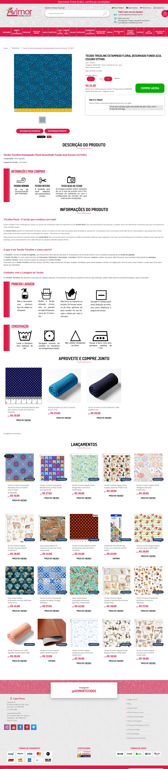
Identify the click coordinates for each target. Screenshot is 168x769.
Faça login (61, 8)
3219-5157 (124, 18)
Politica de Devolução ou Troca (138, 725)
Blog (129, 704)
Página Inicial (132, 699)
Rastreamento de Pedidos (137, 738)
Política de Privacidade (135, 717)
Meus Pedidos (119, 8)
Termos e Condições (135, 721)
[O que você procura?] (105, 13)
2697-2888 (12, 710)
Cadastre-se (160, 8)
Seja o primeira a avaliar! (94, 71)
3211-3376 (12, 721)
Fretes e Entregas (134, 729)
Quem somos (132, 8)
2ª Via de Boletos (133, 734)
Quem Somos (132, 708)
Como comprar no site (135, 712)
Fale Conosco (146, 8)
